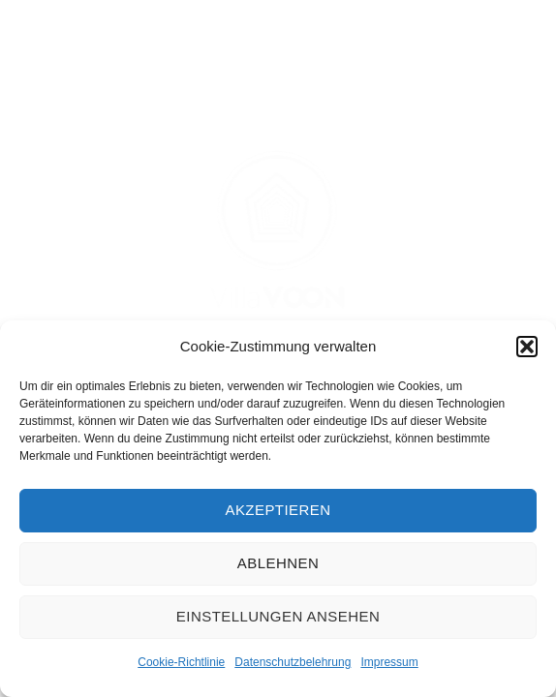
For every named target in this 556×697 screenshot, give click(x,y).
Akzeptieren (277, 509)
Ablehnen (278, 563)
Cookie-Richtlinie (181, 662)
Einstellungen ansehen (278, 616)
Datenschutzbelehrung (292, 662)
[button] (527, 346)
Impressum (388, 662)
